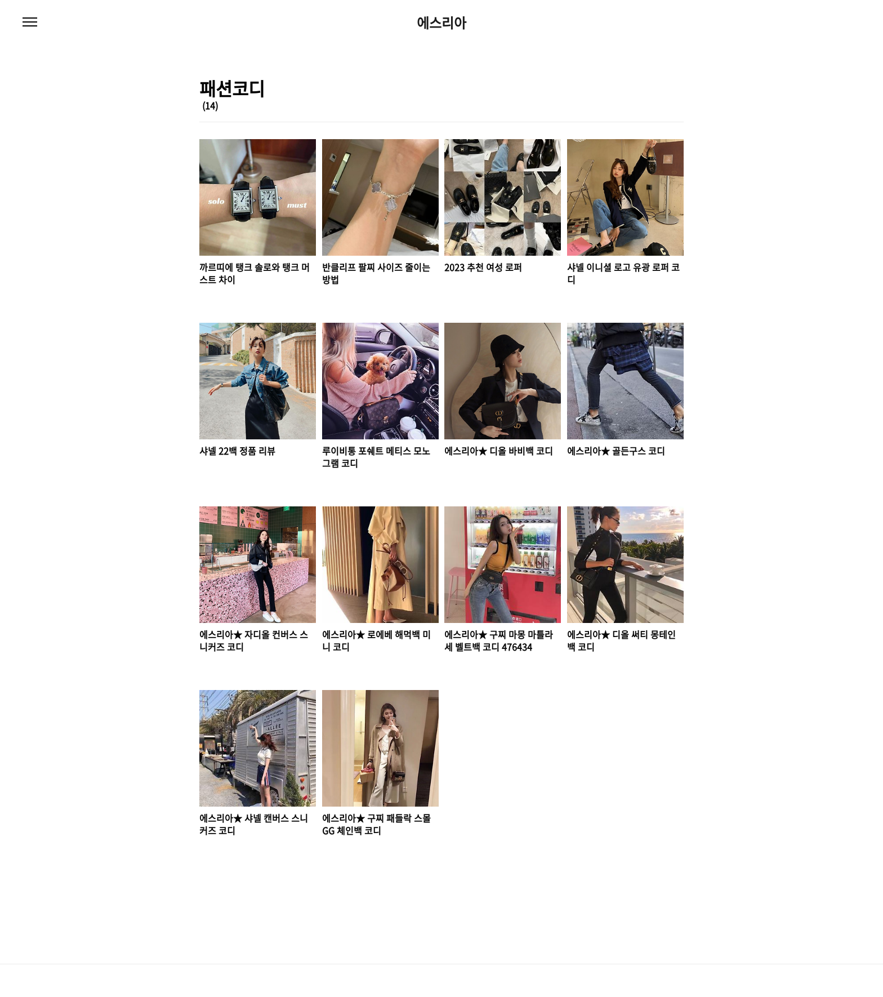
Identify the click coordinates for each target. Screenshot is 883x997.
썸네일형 (661, 106)
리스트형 (677, 106)
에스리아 (441, 22)
